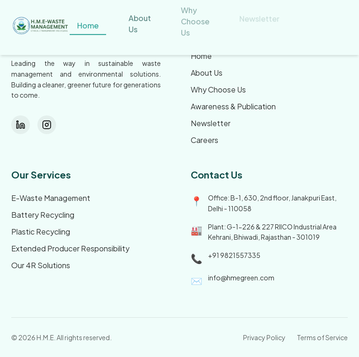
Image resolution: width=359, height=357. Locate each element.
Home (201, 56)
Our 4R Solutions (40, 265)
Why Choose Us (218, 89)
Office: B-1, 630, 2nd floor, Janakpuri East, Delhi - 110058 (272, 203)
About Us (207, 73)
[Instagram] (46, 124)
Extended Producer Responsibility (70, 248)
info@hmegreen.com (241, 277)
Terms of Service (322, 337)
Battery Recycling (42, 215)
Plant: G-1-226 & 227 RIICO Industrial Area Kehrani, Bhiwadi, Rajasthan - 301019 (272, 232)
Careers (204, 140)
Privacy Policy (264, 337)
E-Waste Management (50, 198)
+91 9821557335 (234, 255)
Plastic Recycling (40, 231)
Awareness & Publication (233, 106)
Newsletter (210, 123)
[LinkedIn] (20, 124)
